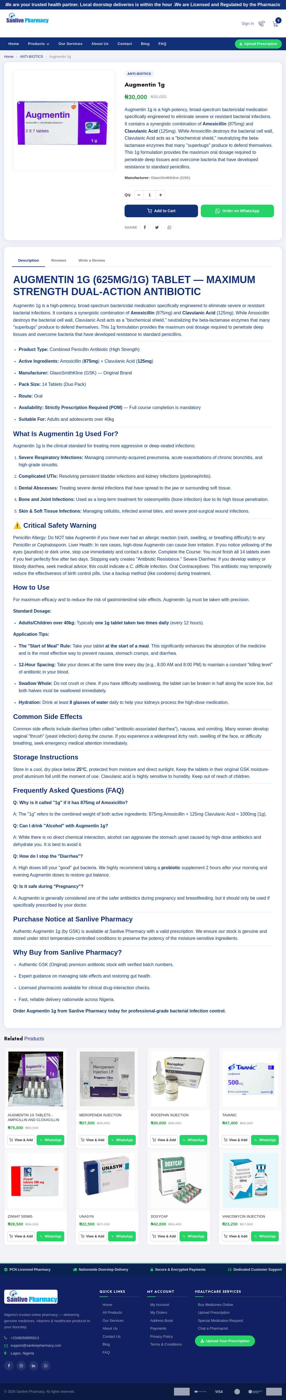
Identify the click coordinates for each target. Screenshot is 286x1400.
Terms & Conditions (166, 1344)
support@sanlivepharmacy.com (36, 1345)
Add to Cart (161, 211)
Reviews (58, 260)
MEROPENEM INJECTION (100, 1115)
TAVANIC (229, 1115)
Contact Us (111, 1336)
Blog (145, 44)
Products (38, 44)
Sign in (248, 23)
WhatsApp (50, 1140)
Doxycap (159, 1217)
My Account (159, 1305)
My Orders (158, 1312)
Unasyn (86, 1217)
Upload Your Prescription (225, 1341)
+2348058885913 (25, 1338)
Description (28, 260)
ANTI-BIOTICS (31, 57)
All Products (112, 1312)
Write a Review (91, 260)
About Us (100, 44)
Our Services (71, 44)
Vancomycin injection (243, 1217)
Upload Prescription (258, 44)
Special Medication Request (220, 1320)
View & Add (21, 1140)
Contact (125, 44)
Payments (158, 1328)
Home (13, 44)
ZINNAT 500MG (20, 1217)
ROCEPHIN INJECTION (170, 1115)
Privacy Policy (161, 1336)
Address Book (161, 1320)
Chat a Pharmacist (213, 1328)
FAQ (162, 44)
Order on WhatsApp (237, 211)
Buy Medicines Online (215, 1305)
